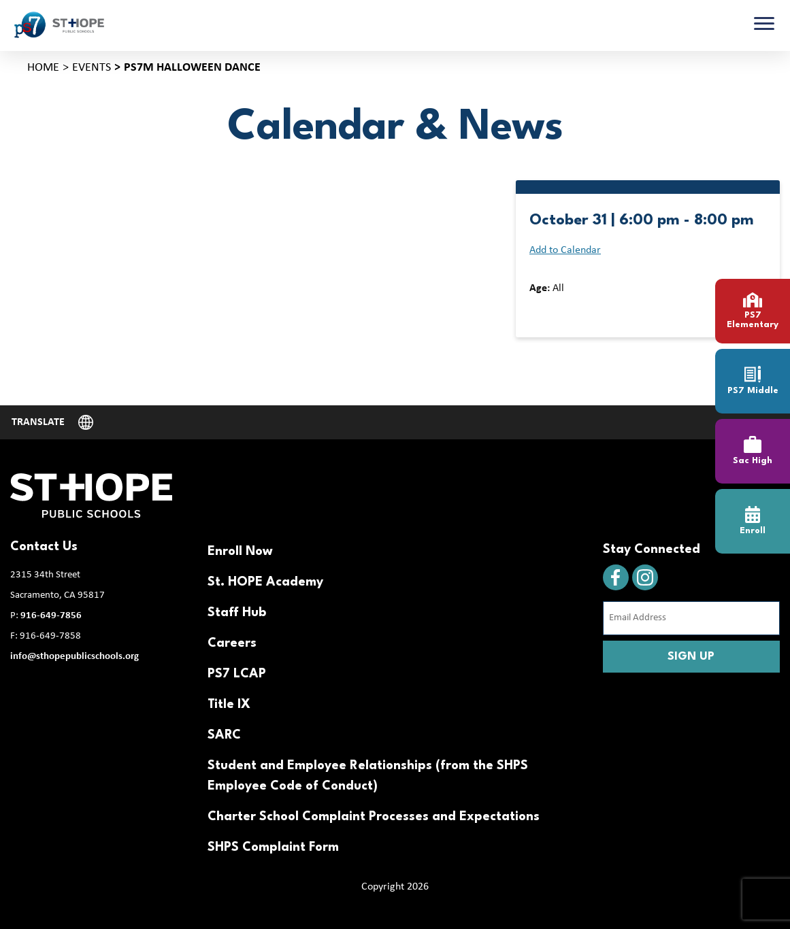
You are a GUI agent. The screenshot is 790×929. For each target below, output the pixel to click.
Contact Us (44, 547)
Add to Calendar (565, 250)
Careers (232, 643)
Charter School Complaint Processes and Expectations (374, 817)
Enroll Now (240, 551)
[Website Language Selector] (52, 422)
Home (43, 67)
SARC (224, 735)
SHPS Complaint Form (273, 847)
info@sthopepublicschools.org (74, 657)
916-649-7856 (51, 616)
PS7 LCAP (237, 674)
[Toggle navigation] (764, 25)
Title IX (229, 704)
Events (91, 67)
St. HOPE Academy (265, 582)
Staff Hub (237, 613)
